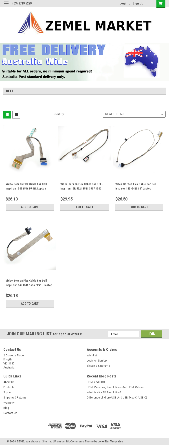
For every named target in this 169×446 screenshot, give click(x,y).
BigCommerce (75, 441)
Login (123, 3)
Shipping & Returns (98, 365)
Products (9, 387)
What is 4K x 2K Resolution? (104, 392)
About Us (9, 382)
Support (8, 392)
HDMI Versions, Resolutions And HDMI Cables (115, 387)
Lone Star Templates (110, 441)
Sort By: (59, 114)
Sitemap (47, 441)
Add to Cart (30, 207)
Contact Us (10, 413)
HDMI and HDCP (96, 382)
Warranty (9, 402)
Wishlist (92, 355)
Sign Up (138, 3)
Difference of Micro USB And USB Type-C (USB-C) (117, 397)
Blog (6, 407)
